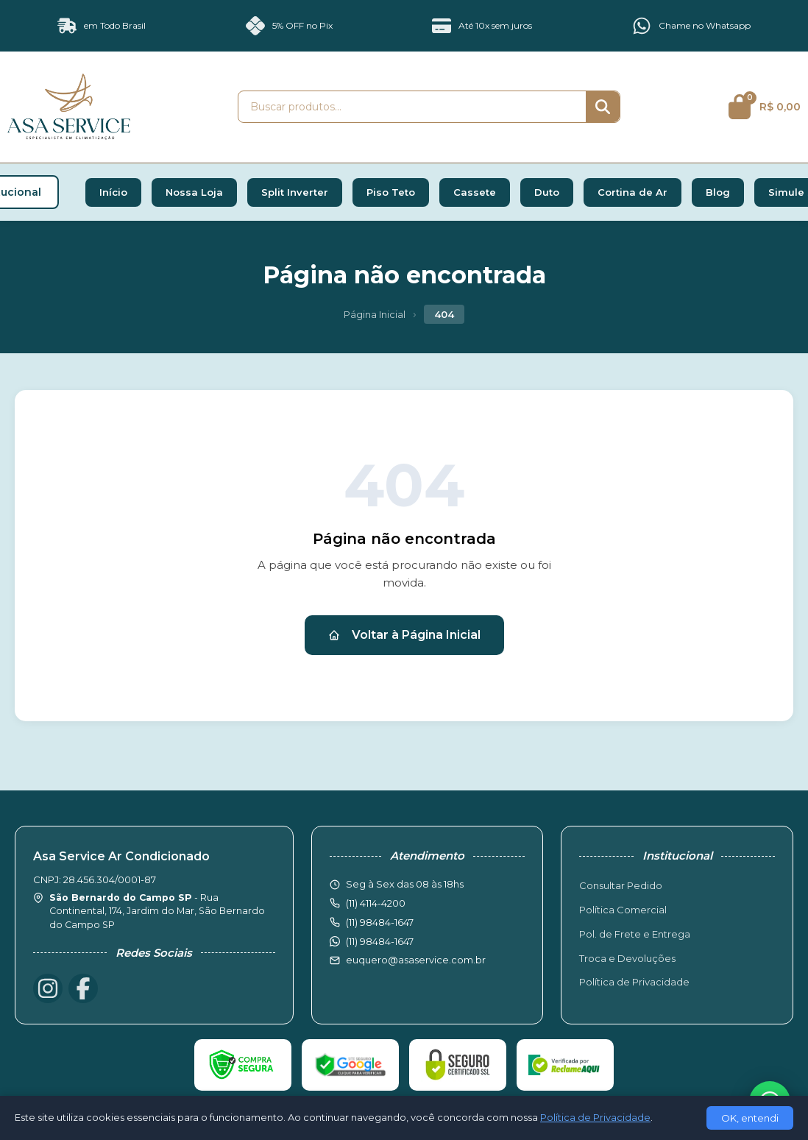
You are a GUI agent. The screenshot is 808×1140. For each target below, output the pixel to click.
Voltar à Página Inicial (404, 635)
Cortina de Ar (632, 192)
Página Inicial (374, 314)
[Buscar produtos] (412, 107)
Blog (718, 192)
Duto (546, 192)
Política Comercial (623, 910)
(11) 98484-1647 (380, 941)
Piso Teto (390, 192)
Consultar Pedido (620, 885)
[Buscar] (603, 106)
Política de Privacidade (634, 982)
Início (113, 192)
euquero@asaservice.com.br (416, 960)
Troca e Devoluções (627, 958)
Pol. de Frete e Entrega (634, 934)
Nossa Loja (194, 192)
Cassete (474, 192)
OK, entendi (750, 1118)
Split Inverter (294, 192)
